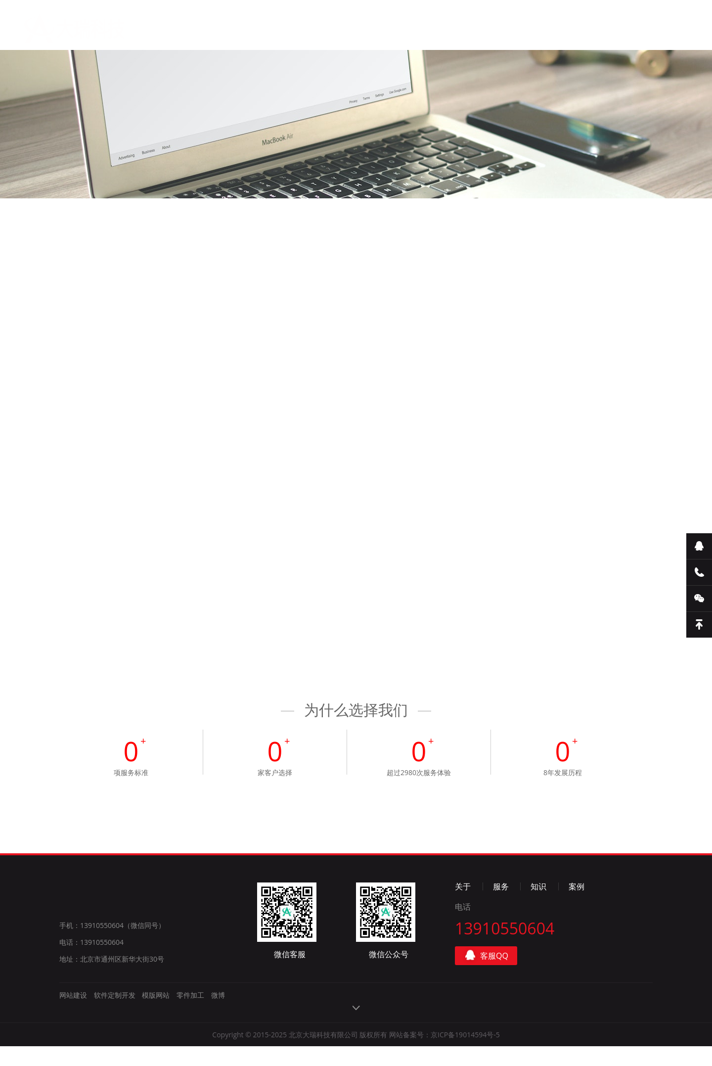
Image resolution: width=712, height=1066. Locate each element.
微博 (218, 1015)
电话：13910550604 (91, 962)
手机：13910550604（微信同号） (112, 945)
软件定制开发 (114, 1015)
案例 (390, 34)
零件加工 (190, 1015)
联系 (439, 36)
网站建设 (73, 1015)
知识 (341, 33)
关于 (244, 30)
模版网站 (156, 1015)
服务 (292, 31)
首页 (195, 30)
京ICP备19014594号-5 (465, 1054)
